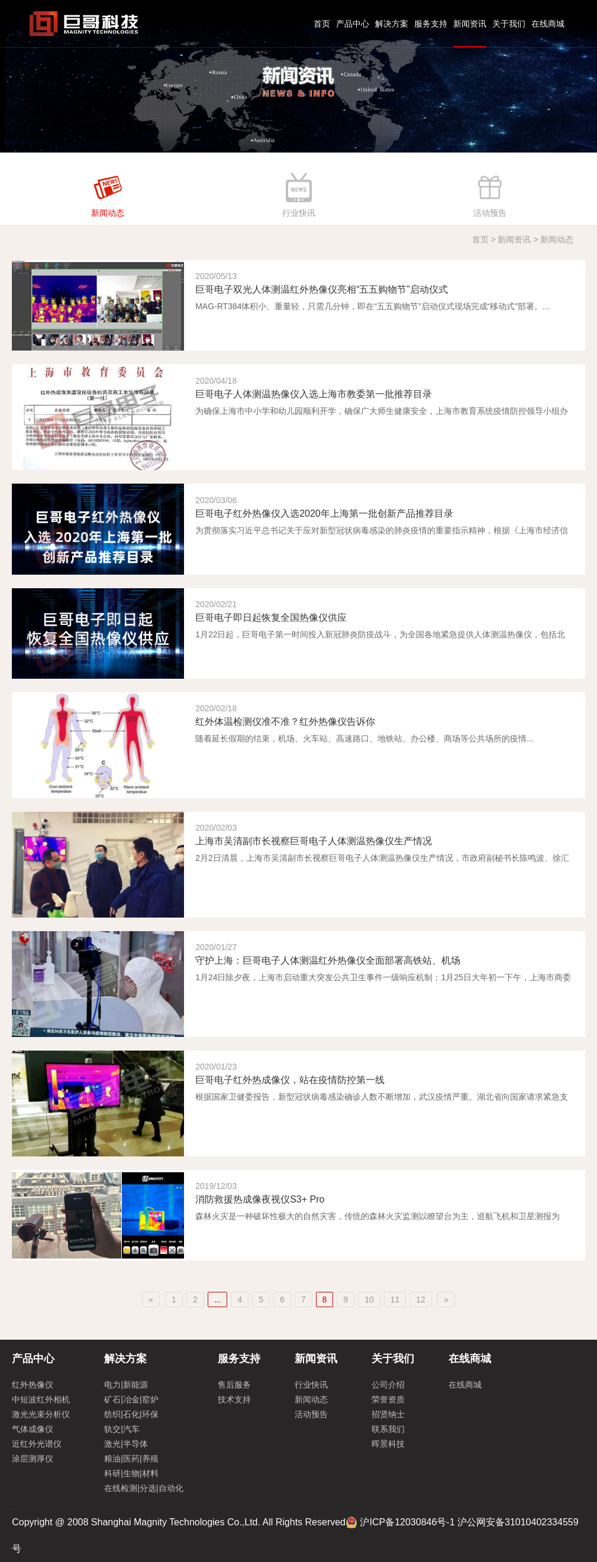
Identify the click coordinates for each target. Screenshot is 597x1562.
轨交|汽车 (122, 1429)
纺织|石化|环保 (131, 1414)
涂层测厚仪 (32, 1458)
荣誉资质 (388, 1399)
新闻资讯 (469, 23)
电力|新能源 (126, 1384)
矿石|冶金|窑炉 (131, 1399)
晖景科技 (388, 1443)
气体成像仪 (32, 1429)
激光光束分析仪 (41, 1414)
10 (369, 1299)
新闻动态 (311, 1399)
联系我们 (388, 1429)
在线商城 (547, 23)
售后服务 (234, 1384)
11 (395, 1299)
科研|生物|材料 (131, 1473)
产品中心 (352, 23)
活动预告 (311, 1414)
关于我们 (508, 23)
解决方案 (391, 23)
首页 (322, 23)
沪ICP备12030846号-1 (407, 1522)
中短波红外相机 (41, 1399)
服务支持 (430, 23)
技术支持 (234, 1399)
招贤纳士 (388, 1414)
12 (420, 1299)
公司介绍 (388, 1384)
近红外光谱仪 (37, 1443)
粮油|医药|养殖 (131, 1458)
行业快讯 (311, 1384)
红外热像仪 (32, 1384)
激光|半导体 (126, 1443)
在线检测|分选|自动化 (143, 1488)
